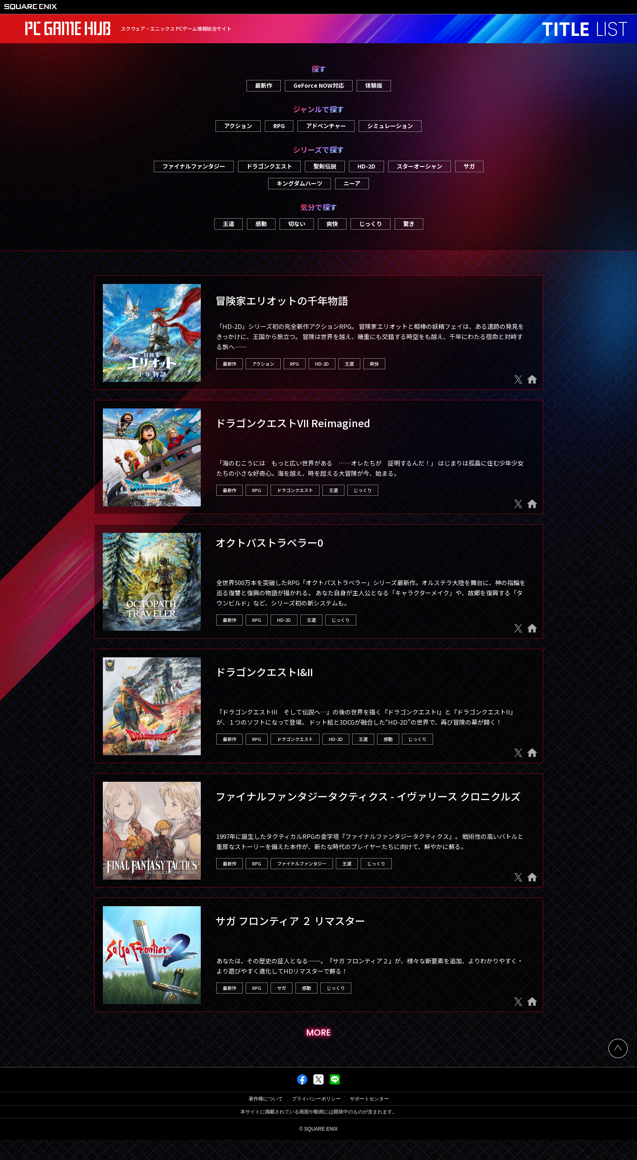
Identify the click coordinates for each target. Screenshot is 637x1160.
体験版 (373, 85)
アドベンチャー (326, 126)
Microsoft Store (302, 442)
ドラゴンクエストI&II (264, 671)
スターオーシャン (419, 166)
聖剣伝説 (324, 166)
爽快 (332, 224)
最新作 (263, 85)
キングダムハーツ (299, 183)
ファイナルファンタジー (193, 166)
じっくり (370, 224)
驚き (409, 224)
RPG (279, 126)
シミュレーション (390, 126)
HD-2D (366, 166)
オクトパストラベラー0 (269, 542)
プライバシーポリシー (316, 1119)
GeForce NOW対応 (318, 85)
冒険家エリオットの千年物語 (281, 300)
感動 (261, 224)
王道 (228, 224)
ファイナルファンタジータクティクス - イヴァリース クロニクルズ (368, 796)
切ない (296, 224)
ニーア (352, 183)
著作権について (266, 1119)
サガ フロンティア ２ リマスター (290, 920)
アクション (238, 126)
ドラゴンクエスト (269, 166)
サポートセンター (369, 1119)
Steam (244, 442)
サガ (469, 166)
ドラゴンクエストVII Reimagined (292, 422)
